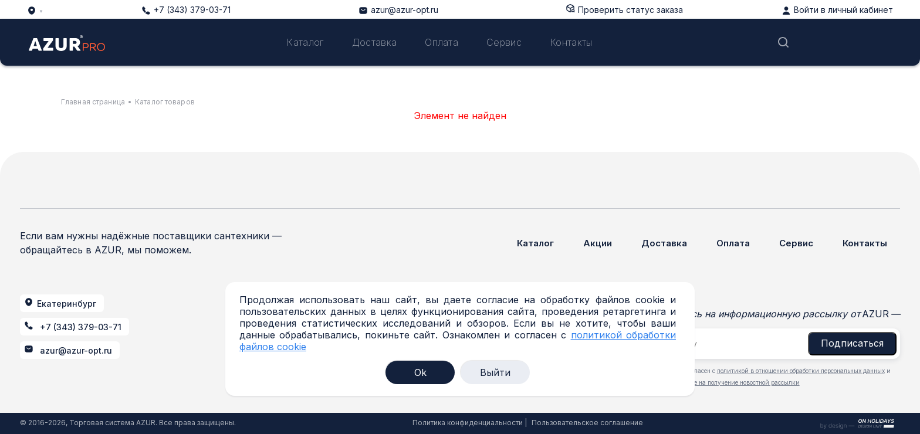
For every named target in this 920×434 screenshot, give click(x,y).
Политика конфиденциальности (467, 422)
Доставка (374, 42)
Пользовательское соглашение (587, 422)
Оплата (441, 42)
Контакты (571, 42)
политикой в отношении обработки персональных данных (801, 370)
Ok (420, 372)
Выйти (495, 372)
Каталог (304, 42)
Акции (597, 243)
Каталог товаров (165, 101)
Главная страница (93, 101)
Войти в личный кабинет (843, 10)
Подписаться (852, 343)
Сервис (504, 42)
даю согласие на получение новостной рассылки (729, 382)
